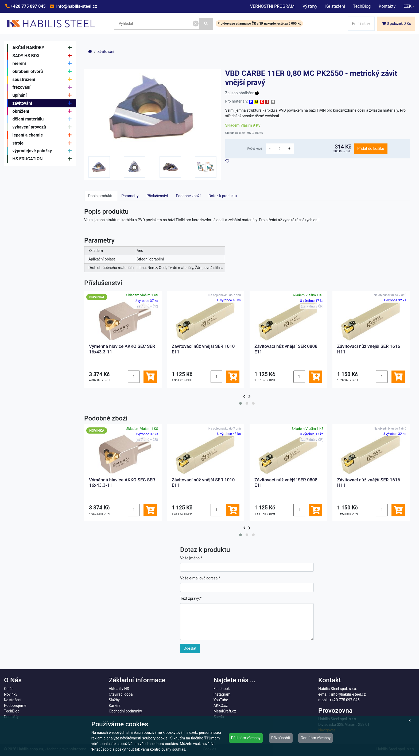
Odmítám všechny (316, 738)
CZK (408, 6)
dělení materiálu (43, 119)
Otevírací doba (121, 694)
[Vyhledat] (206, 24)
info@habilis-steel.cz (76, 6)
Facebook (222, 689)
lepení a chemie (43, 135)
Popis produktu (100, 196)
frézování (43, 88)
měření (43, 64)
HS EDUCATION (43, 159)
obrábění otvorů (43, 72)
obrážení (43, 111)
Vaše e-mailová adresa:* (200, 578)
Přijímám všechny (246, 738)
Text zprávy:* (190, 598)
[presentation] (244, 396)
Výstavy (309, 6)
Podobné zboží (188, 196)
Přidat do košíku (370, 148)
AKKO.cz (221, 705)
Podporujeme (15, 705)
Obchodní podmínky (125, 711)
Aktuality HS (119, 689)
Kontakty (387, 6)
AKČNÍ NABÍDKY (43, 48)
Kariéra (115, 705)
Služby (114, 700)
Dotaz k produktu (222, 196)
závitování (43, 103)
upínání (43, 95)
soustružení (43, 80)
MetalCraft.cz (225, 711)
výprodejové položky (43, 151)
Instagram (222, 694)
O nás (9, 689)
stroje (43, 143)
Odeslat (190, 648)
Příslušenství (157, 196)
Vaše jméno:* (191, 558)
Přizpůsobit (280, 738)
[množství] (279, 148)
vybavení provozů (43, 127)
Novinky (10, 694)
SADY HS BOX (43, 56)
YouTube (221, 700)
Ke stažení (335, 6)
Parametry (129, 196)
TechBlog (362, 6)
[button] (240, 403)
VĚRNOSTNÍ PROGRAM (272, 6)
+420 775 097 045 (28, 6)
